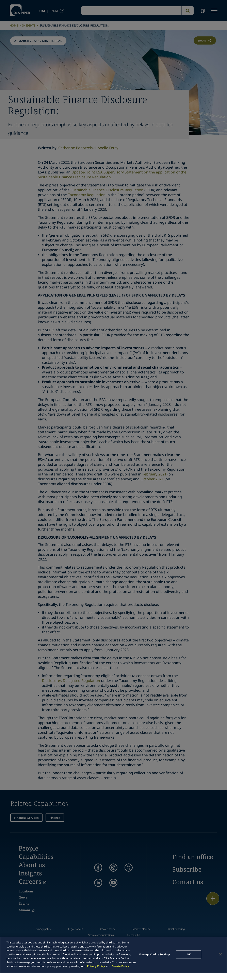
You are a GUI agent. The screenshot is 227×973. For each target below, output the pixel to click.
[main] (113, 955)
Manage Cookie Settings (154, 954)
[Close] (220, 954)
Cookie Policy (120, 966)
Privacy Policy (96, 966)
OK (189, 954)
